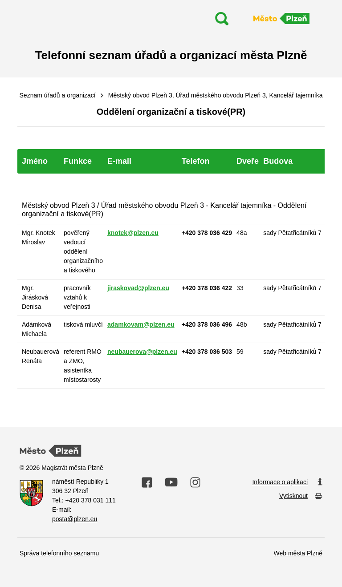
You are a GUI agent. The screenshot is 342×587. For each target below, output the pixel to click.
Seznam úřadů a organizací (58, 95)
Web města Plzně (298, 553)
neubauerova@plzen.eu (142, 351)
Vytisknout (300, 496)
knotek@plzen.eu (133, 232)
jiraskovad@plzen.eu (138, 287)
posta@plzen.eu (74, 518)
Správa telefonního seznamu (59, 553)
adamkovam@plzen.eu (141, 324)
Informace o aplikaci (287, 482)
